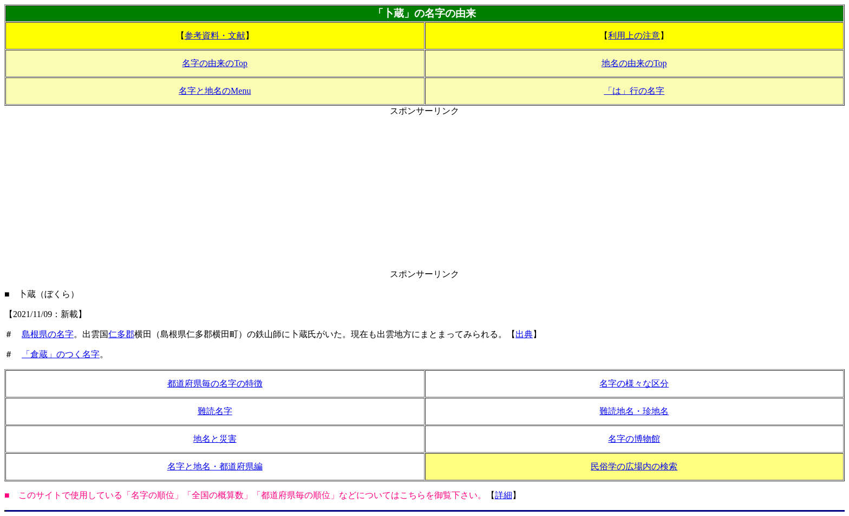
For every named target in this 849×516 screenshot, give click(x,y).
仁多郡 (121, 334)
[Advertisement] (424, 193)
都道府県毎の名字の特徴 (215, 383)
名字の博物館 (634, 438)
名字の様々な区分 (634, 383)
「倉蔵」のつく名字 (61, 354)
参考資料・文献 (215, 35)
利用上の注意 (634, 35)
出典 (524, 334)
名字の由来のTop (214, 63)
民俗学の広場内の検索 (634, 466)
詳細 (503, 495)
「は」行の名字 (634, 90)
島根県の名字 (48, 334)
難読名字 (215, 411)
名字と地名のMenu (215, 90)
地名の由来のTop (634, 63)
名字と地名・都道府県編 (215, 466)
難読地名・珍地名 (634, 411)
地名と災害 (215, 438)
